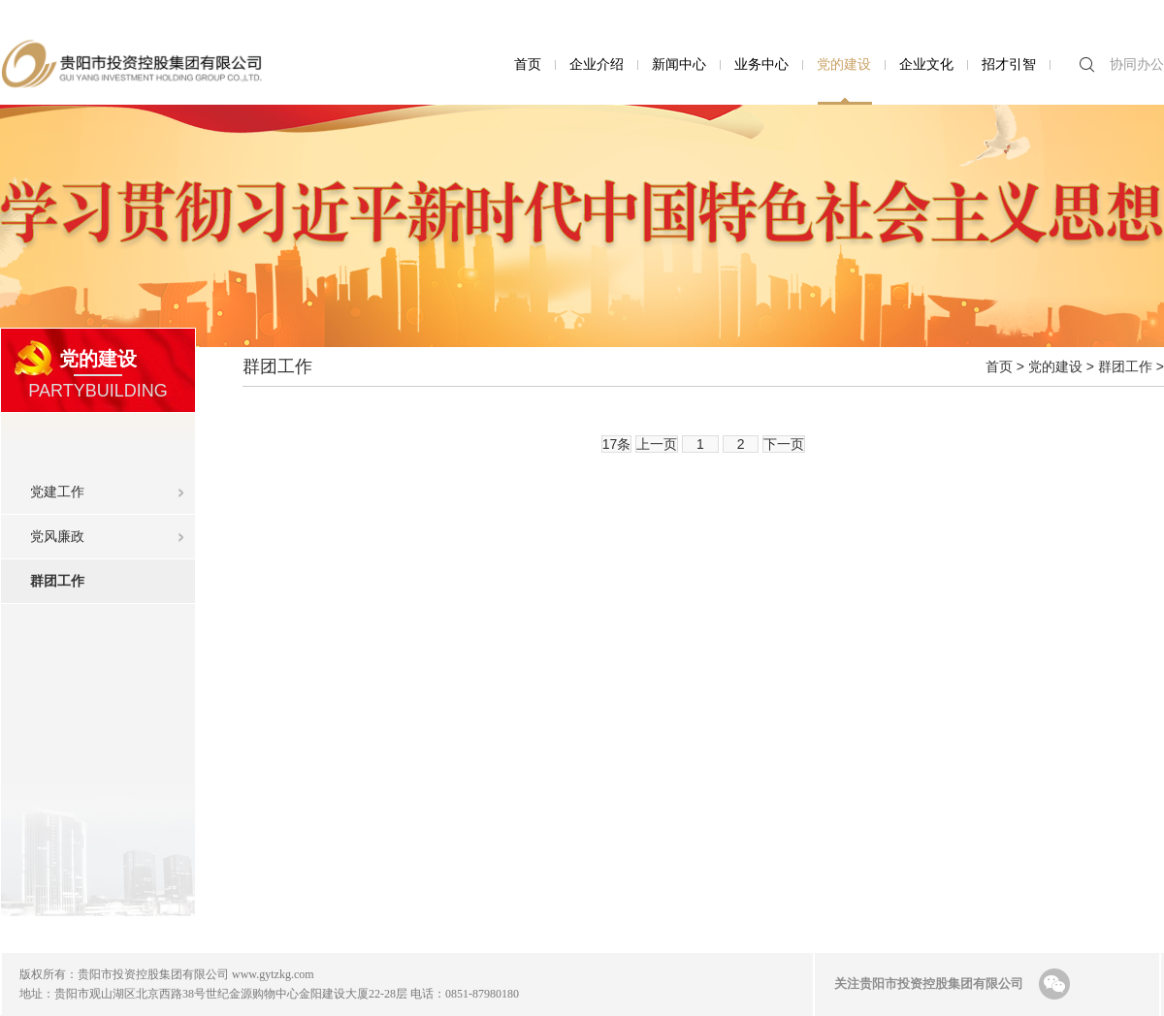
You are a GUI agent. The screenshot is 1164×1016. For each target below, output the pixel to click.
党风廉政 (57, 536)
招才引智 (1009, 64)
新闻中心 (679, 64)
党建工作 (57, 491)
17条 (616, 444)
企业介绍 (596, 64)
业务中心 (761, 64)
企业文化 (926, 64)
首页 (527, 64)
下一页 (783, 444)
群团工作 (112, 573)
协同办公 (1137, 64)
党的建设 (844, 64)
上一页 (656, 444)
